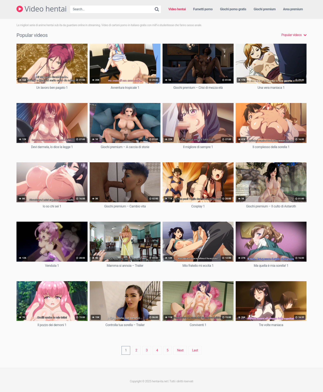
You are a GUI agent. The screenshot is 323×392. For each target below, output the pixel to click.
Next (180, 350)
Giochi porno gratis (233, 9)
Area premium (293, 9)
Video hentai (41, 9)
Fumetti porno (203, 9)
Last (195, 350)
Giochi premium (265, 9)
